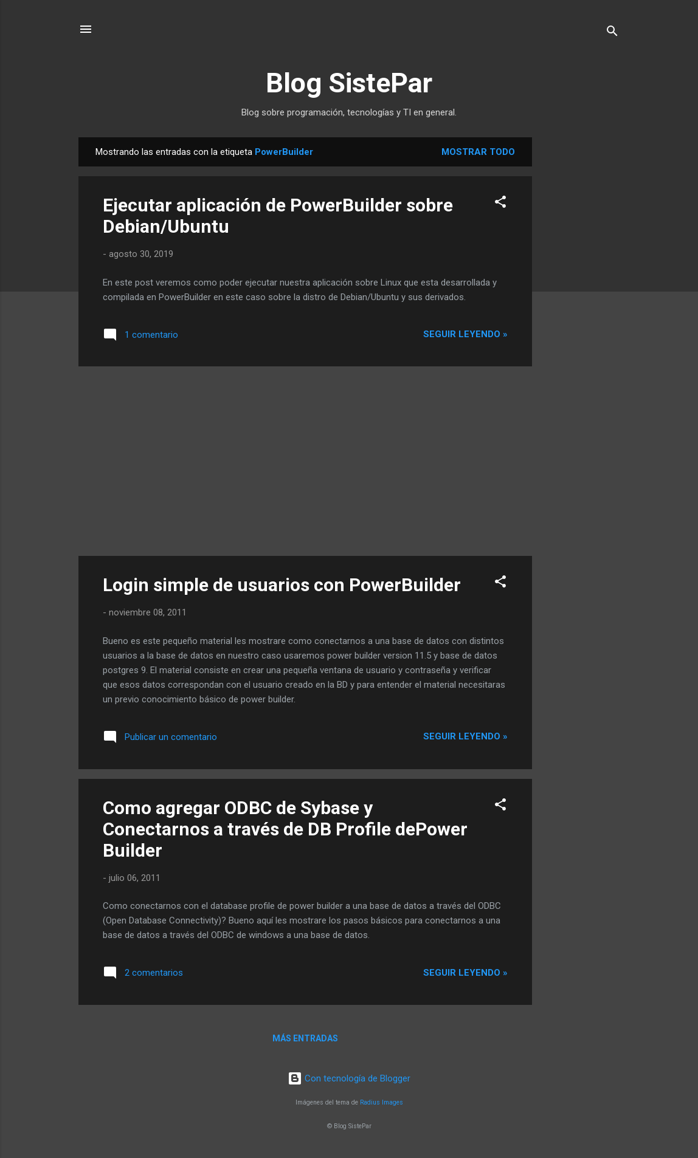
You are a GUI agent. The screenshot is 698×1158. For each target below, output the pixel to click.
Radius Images (381, 1102)
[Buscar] (612, 33)
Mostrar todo (478, 151)
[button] (500, 203)
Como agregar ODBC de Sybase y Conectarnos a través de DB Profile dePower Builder (285, 829)
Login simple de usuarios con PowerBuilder (282, 584)
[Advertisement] (581, 319)
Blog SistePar (349, 83)
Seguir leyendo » (465, 334)
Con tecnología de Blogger (349, 1078)
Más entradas (305, 1038)
